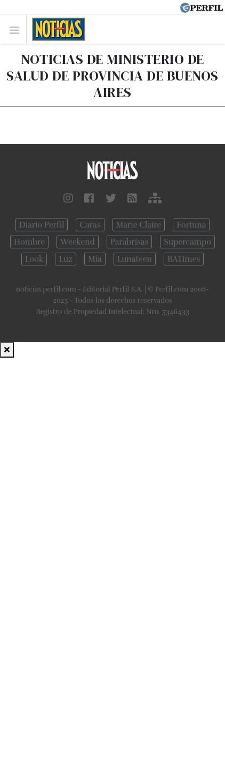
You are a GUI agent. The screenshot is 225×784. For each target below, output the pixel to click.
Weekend (77, 242)
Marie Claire (139, 225)
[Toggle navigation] (17, 29)
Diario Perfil (42, 225)
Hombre (29, 242)
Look (34, 259)
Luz (65, 259)
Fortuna (191, 225)
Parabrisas (129, 242)
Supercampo (187, 242)
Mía (95, 259)
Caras (89, 225)
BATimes (183, 259)
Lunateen (134, 259)
